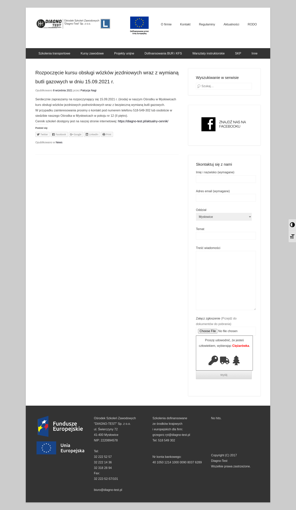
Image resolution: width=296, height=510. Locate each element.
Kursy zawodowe (92, 53)
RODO (252, 24)
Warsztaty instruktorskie (208, 53)
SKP (238, 53)
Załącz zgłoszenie (226, 325)
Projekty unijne (124, 53)
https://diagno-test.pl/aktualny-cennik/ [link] (143, 121)
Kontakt (185, 24)
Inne (254, 53)
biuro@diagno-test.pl (108, 489)
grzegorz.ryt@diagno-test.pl (171, 434)
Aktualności (231, 24)
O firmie (166, 24)
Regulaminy (207, 24)
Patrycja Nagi (88, 90)
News (59, 142)
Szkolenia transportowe (54, 53)
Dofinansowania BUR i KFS (163, 53)
